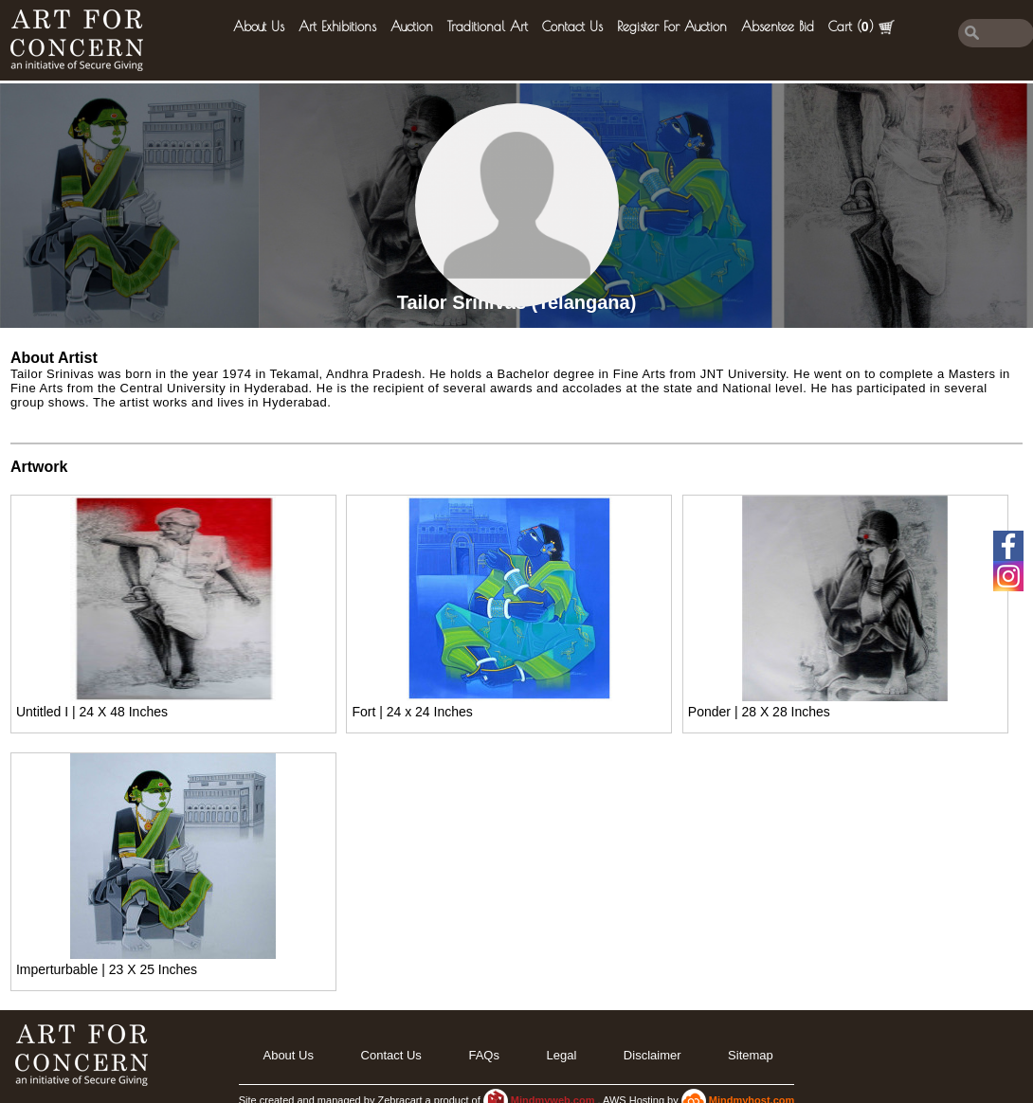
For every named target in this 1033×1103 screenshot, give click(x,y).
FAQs (483, 1055)
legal (561, 1055)
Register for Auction (672, 26)
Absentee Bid (777, 26)
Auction (411, 26)
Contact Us (572, 26)
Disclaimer (652, 1055)
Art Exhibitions (337, 26)
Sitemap (750, 1055)
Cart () (861, 27)
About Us (258, 26)
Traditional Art (487, 26)
